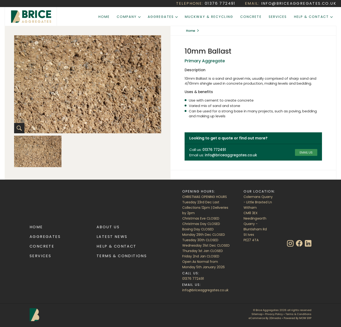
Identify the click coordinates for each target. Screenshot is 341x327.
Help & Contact (313, 17)
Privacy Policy (274, 314)
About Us (108, 227)
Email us (306, 152)
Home (104, 17)
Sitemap (257, 314)
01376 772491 (193, 278)
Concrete (251, 17)
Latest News (112, 236)
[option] (38, 151)
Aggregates (163, 17)
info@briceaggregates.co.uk (205, 290)
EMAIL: (290, 3)
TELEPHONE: (206, 3)
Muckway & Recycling (209, 17)
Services (278, 17)
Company (129, 17)
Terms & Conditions (122, 255)
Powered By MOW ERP (297, 318)
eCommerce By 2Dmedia (264, 318)
